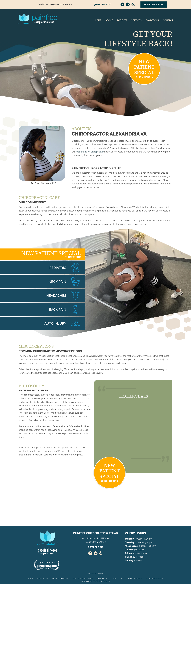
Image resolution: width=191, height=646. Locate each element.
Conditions (152, 20)
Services (136, 20)
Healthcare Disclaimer (83, 579)
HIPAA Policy (102, 579)
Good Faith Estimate (154, 579)
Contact (168, 20)
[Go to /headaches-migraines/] (42, 295)
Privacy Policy (117, 579)
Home (98, 20)
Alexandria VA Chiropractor (90, 151)
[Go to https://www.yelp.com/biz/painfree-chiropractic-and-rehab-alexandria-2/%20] (101, 553)
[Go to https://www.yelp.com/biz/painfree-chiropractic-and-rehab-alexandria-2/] (133, 5)
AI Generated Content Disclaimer (95, 581)
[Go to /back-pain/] (42, 309)
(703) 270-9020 (102, 4)
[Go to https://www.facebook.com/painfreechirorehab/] (122, 5)
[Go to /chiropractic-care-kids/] (42, 267)
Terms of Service (134, 579)
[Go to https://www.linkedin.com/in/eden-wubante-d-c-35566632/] (128, 5)
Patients (122, 20)
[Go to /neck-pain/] (42, 281)
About (109, 20)
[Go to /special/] (42, 254)
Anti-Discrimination (60, 579)
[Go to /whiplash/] (42, 323)
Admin (30, 579)
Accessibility (42, 579)
